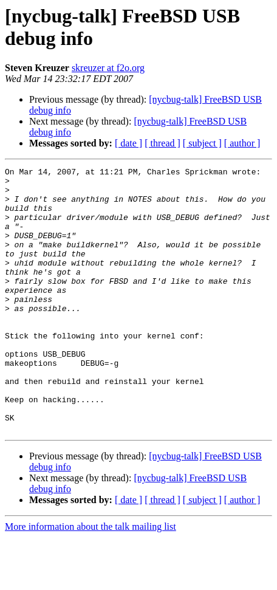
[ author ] (242, 143)
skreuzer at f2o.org (108, 68)
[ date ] (128, 143)
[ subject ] (202, 143)
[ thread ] (162, 143)
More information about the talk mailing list (90, 579)
